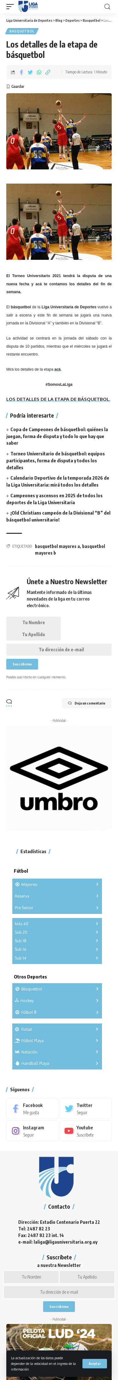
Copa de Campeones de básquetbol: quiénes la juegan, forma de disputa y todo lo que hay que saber (57, 436)
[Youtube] (86, 1131)
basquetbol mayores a (57, 546)
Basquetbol (21, 31)
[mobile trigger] (11, 6)
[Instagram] (32, 1131)
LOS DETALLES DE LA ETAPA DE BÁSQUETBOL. (58, 399)
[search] (107, 7)
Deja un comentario (86, 703)
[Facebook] (32, 1108)
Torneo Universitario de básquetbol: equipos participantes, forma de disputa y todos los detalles (55, 460)
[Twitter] (86, 1108)
